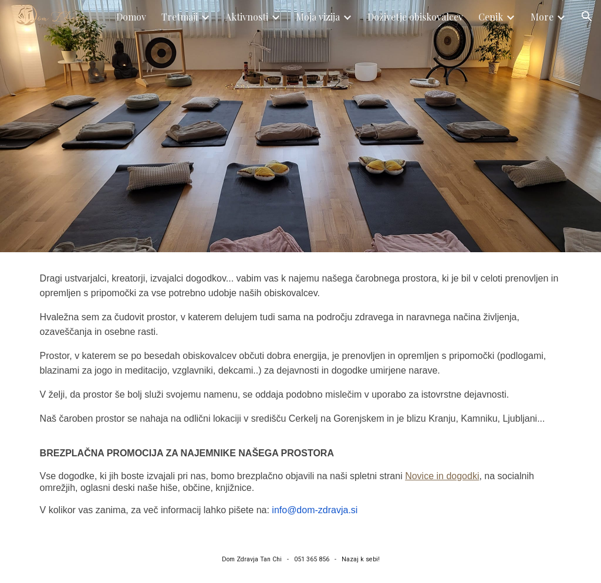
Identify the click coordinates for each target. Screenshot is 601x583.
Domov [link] (131, 17)
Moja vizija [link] (318, 17)
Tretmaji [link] (179, 17)
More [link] (542, 17)
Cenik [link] (490, 17)
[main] (300, 394)
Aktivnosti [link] (246, 17)
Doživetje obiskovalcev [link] (415, 17)
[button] (587, 16)
